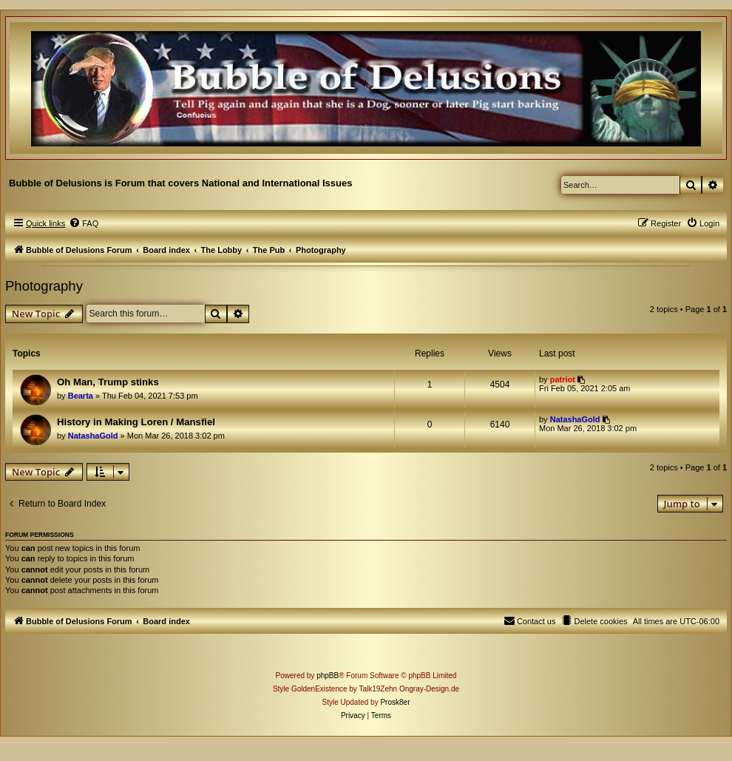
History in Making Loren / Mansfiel (136, 421)
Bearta (80, 395)
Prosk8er (395, 702)
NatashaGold (93, 435)
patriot (562, 379)
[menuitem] (83, 223)
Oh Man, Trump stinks (108, 382)
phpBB (327, 676)
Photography (44, 286)
